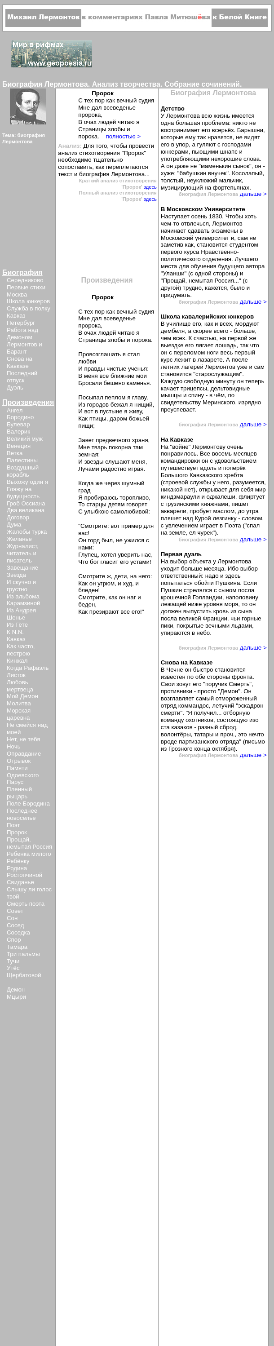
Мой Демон (22, 696)
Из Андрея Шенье (21, 614)
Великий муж (25, 438)
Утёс (13, 968)
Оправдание (24, 753)
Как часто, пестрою (21, 650)
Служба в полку (28, 308)
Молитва (19, 703)
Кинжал (17, 660)
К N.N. (15, 632)
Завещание (22, 567)
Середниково (25, 280)
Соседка (18, 932)
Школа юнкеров (28, 301)
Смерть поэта (25, 903)
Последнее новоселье (22, 814)
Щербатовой (24, 975)
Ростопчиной (24, 875)
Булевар (18, 424)
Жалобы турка (27, 531)
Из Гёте (17, 624)
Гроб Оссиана (26, 503)
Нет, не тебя (23, 739)
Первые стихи (26, 287)
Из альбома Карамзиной (23, 600)
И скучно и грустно (21, 586)
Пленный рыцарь (19, 793)
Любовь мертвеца (20, 686)
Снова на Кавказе (19, 362)
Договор (18, 517)
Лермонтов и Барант (24, 348)
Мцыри (16, 996)
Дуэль (15, 387)
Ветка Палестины (22, 457)
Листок (16, 675)
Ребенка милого (29, 853)
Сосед (15, 925)
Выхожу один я (27, 481)
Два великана (25, 510)
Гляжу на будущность (23, 493)
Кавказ (16, 315)
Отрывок (19, 760)
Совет (15, 911)
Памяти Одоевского (23, 772)
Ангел (14, 410)
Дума (14, 524)
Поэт (13, 825)
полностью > (123, 136)
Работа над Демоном (22, 334)
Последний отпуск (22, 377)
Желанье (19, 539)
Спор (14, 939)
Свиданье (20, 882)
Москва (17, 294)
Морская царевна (19, 714)
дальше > (252, 193)
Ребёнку (18, 861)
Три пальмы (23, 954)
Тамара (17, 946)
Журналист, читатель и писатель (23, 553)
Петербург (21, 322)
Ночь (14, 746)
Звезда (16, 574)
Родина (17, 868)
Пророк (17, 832)
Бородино (20, 417)
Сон (12, 918)
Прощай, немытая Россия (29, 843)
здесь (150, 187)
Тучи (13, 961)
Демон (16, 989)
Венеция (19, 446)
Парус (15, 782)
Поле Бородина (28, 803)
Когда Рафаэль (28, 667)
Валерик (18, 431)
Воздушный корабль (23, 471)
